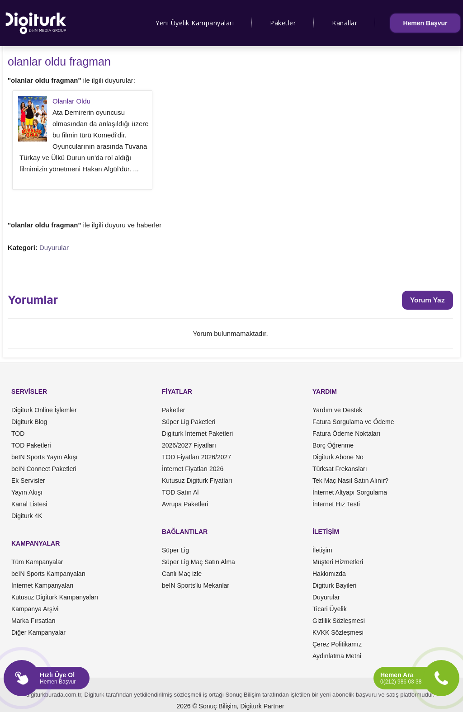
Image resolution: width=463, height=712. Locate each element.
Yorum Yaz (427, 300)
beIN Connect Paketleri (43, 468)
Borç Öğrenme (333, 445)
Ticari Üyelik (329, 609)
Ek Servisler (28, 480)
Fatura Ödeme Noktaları (346, 433)
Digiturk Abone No (338, 457)
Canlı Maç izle (182, 573)
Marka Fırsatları (33, 620)
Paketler (283, 23)
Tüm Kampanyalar (37, 562)
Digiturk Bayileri (334, 585)
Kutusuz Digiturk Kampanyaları (54, 597)
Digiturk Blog (29, 421)
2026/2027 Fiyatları (189, 445)
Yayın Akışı (27, 492)
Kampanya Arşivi (34, 609)
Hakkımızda (329, 573)
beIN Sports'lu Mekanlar (195, 585)
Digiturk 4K (26, 515)
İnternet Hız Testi (336, 504)
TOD (17, 433)
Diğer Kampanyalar (38, 632)
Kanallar (344, 23)
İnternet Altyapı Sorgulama (349, 492)
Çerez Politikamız (337, 644)
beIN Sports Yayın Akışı (44, 457)
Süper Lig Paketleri (188, 421)
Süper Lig (175, 550)
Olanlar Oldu (71, 101)
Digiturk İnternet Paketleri (197, 433)
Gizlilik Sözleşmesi (338, 620)
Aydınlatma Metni (336, 656)
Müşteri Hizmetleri (337, 562)
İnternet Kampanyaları (42, 585)
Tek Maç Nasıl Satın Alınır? (350, 480)
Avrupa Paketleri (185, 504)
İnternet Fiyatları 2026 (192, 468)
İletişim (322, 550)
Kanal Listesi (29, 504)
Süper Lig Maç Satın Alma (198, 562)
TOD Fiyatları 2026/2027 (196, 457)
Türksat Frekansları (339, 468)
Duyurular (54, 247)
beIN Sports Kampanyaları (48, 573)
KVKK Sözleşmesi (338, 632)
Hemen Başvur (425, 23)
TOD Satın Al (180, 492)
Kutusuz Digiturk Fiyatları (197, 480)
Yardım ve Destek (337, 410)
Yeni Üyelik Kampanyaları (195, 23)
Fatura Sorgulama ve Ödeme (353, 421)
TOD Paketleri (31, 445)
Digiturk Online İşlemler (44, 410)
